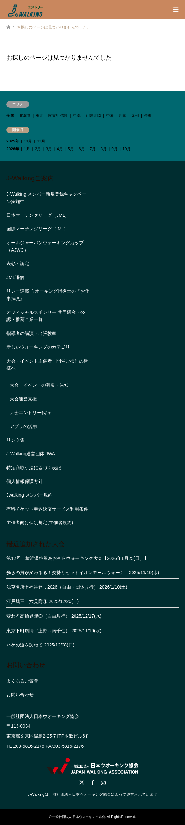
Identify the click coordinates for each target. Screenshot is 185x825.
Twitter (81, 782)
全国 (10, 115)
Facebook (92, 782)
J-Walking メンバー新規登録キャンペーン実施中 (46, 197)
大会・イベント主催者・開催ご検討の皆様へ (47, 364)
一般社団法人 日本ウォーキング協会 (78, 817)
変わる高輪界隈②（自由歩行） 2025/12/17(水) (53, 616)
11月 (28, 141)
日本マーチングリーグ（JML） (37, 215)
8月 (104, 149)
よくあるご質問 (22, 680)
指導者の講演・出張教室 (31, 333)
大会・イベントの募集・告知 (39, 385)
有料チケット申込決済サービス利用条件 (47, 508)
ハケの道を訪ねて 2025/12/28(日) (40, 644)
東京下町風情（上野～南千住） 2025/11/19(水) (53, 630)
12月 (41, 141)
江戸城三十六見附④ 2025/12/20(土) (42, 601)
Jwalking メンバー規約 (29, 495)
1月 (27, 149)
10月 (126, 149)
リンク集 (15, 440)
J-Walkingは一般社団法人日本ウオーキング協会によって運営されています (92, 794)
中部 (77, 115)
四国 (122, 115)
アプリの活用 (23, 426)
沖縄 (148, 115)
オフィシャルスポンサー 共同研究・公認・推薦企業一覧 (45, 316)
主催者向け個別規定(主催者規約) (39, 522)
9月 (114, 149)
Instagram (103, 782)
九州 (135, 115)
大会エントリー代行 (30, 412)
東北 (39, 115)
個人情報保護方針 (24, 481)
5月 (71, 149)
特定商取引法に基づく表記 (33, 467)
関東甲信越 (58, 115)
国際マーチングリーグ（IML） (37, 228)
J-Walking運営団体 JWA (30, 453)
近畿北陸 (93, 115)
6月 (82, 149)
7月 (93, 149)
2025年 (12, 141)
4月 (60, 149)
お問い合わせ (20, 694)
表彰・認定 (17, 263)
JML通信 (15, 277)
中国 (110, 115)
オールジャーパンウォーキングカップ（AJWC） (45, 246)
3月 (49, 149)
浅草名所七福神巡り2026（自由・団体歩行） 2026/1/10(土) (66, 587)
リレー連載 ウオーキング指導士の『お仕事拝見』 (47, 295)
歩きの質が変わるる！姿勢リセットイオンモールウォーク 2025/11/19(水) (82, 572)
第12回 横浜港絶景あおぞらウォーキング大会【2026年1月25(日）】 (77, 558)
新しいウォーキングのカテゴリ (38, 347)
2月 (38, 149)
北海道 (25, 115)
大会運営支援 (23, 398)
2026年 (12, 149)
